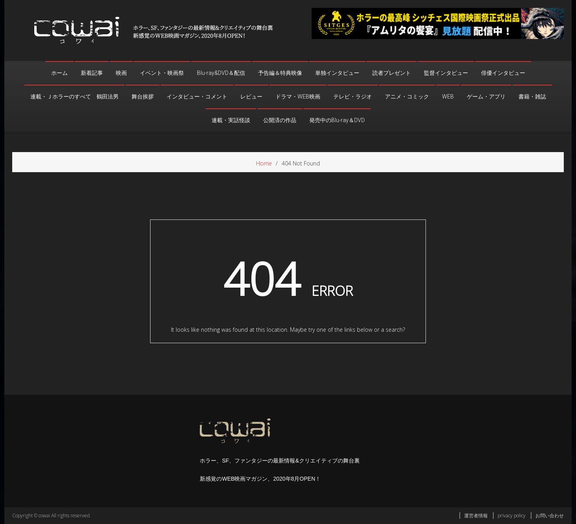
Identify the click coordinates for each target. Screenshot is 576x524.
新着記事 (92, 73)
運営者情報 (476, 515)
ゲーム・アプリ (486, 96)
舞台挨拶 (143, 96)
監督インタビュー (446, 73)
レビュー (251, 96)
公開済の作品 (279, 120)
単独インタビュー (337, 73)
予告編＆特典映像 (280, 73)
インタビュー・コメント (197, 96)
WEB (448, 96)
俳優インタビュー (503, 73)
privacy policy (512, 515)
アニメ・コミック (407, 96)
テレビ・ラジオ (352, 96)
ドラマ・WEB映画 (297, 96)
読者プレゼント (391, 73)
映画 (121, 73)
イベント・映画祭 (162, 73)
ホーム (59, 73)
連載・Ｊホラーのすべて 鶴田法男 (74, 96)
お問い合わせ (549, 515)
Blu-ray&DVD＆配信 (221, 73)
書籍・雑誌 (532, 96)
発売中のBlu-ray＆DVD (337, 120)
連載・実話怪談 (231, 120)
